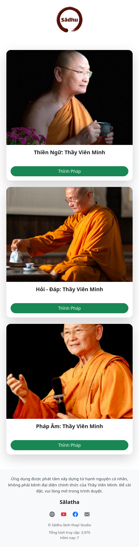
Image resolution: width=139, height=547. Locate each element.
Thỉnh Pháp (69, 171)
